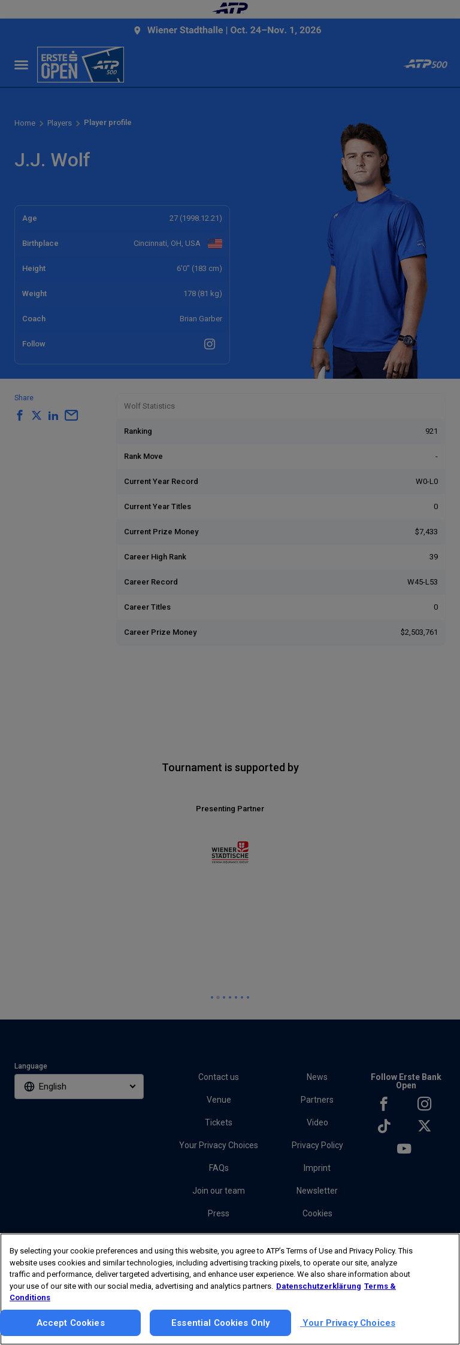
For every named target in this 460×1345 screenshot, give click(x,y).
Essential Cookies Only (220, 1322)
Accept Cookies (71, 1322)
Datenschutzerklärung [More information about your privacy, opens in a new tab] (318, 1286)
